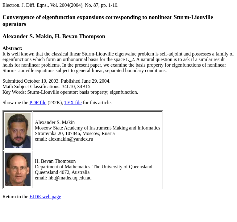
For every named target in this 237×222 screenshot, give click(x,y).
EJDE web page (45, 196)
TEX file (72, 102)
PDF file (38, 102)
